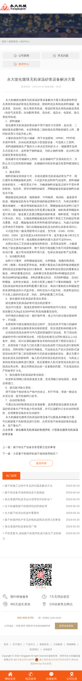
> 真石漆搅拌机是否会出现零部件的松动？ (41, 499)
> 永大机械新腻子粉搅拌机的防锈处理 (41, 506)
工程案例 (57, 644)
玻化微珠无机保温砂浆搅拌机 (33, 429)
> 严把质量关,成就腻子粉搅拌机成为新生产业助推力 (41, 535)
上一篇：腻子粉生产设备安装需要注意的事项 (28, 447)
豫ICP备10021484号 (24, 659)
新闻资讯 (13, 41)
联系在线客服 (66, 626)
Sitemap (37, 663)
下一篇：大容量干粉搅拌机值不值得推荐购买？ (30, 453)
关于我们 (17, 644)
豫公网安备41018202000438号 (55, 659)
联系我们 (34, 649)
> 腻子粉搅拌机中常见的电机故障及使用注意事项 (41, 519)
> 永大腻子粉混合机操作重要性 (41, 513)
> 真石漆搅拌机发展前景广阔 (41, 526)
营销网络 (71, 644)
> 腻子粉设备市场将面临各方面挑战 (41, 492)
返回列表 (41, 463)
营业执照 (47, 663)
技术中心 (25, 41)
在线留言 (47, 649)
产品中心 (30, 644)
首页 (4, 41)
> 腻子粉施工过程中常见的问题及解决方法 (41, 485)
